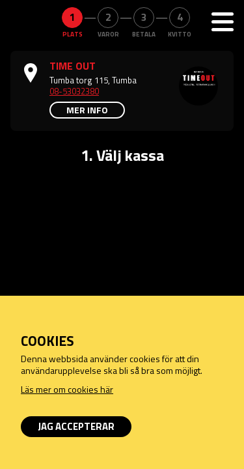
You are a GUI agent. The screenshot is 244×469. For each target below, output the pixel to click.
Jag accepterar (76, 426)
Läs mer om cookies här (67, 389)
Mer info (87, 110)
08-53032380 (74, 91)
